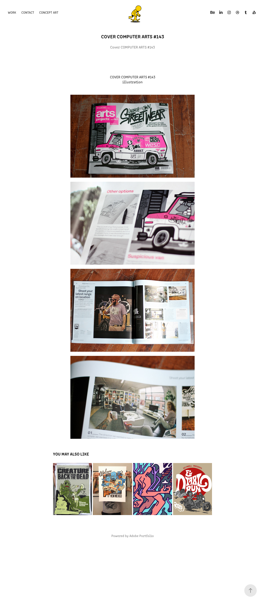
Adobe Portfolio (141, 535)
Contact (27, 12)
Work (12, 12)
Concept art (48, 12)
